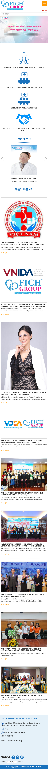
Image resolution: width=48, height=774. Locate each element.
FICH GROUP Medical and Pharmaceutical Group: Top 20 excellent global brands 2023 (22, 595)
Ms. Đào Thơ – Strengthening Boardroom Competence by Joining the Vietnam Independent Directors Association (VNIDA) (23, 305)
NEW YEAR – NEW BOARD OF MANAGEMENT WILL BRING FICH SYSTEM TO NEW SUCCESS (21, 696)
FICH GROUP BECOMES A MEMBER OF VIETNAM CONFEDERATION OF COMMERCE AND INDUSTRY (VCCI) (23, 494)
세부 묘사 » (5, 253)
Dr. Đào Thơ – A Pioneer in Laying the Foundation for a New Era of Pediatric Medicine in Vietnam (23, 393)
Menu (44, 3)
